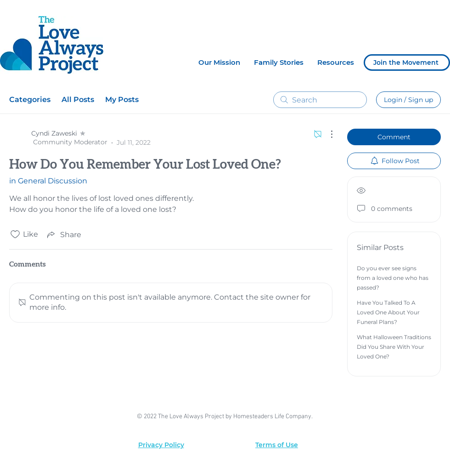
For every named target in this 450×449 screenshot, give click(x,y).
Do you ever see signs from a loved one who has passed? (392, 278)
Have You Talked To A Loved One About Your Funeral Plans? (388, 312)
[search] (320, 99)
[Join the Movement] (407, 62)
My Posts (122, 99)
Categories (30, 99)
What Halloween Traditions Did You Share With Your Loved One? (394, 347)
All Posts (78, 99)
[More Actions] (326, 134)
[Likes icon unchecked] (15, 234)
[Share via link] (63, 234)
